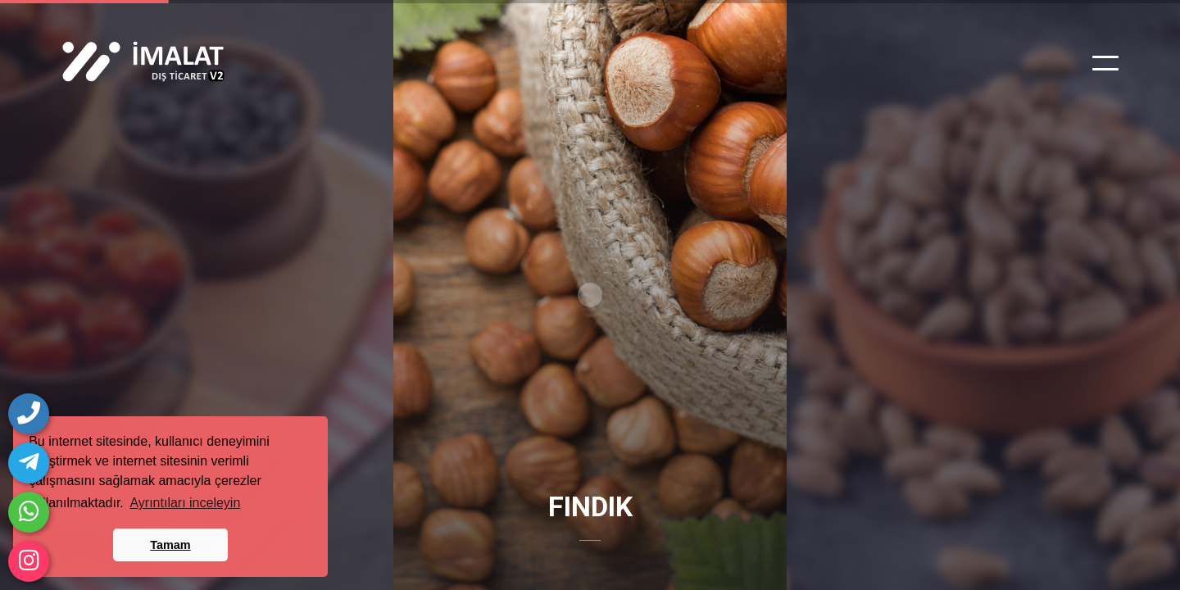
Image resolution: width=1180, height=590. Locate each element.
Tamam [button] (170, 544)
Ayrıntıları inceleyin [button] (184, 503)
